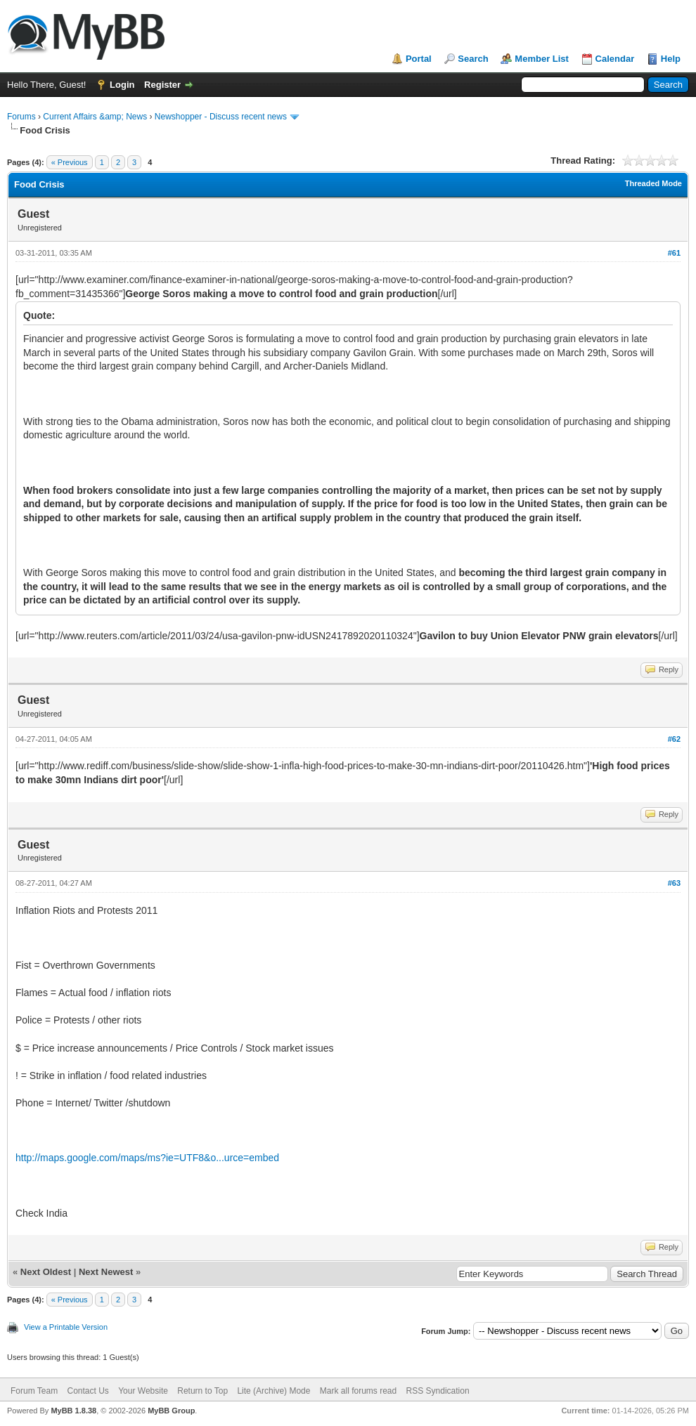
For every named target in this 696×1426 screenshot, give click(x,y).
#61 (674, 253)
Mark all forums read (358, 1391)
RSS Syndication (438, 1391)
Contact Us (87, 1391)
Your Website (143, 1391)
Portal (419, 58)
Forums (21, 117)
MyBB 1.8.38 (73, 1410)
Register (162, 84)
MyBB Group (171, 1410)
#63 (674, 883)
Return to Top (202, 1391)
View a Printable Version (66, 1327)
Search (473, 58)
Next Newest (106, 1272)
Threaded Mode (653, 183)
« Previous (69, 162)
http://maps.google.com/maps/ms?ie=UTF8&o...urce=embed (147, 1157)
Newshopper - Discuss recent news (221, 117)
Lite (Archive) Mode (273, 1391)
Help (671, 58)
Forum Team (34, 1391)
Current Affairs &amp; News (95, 117)
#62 (674, 739)
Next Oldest (45, 1272)
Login (122, 84)
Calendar (615, 58)
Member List (542, 58)
